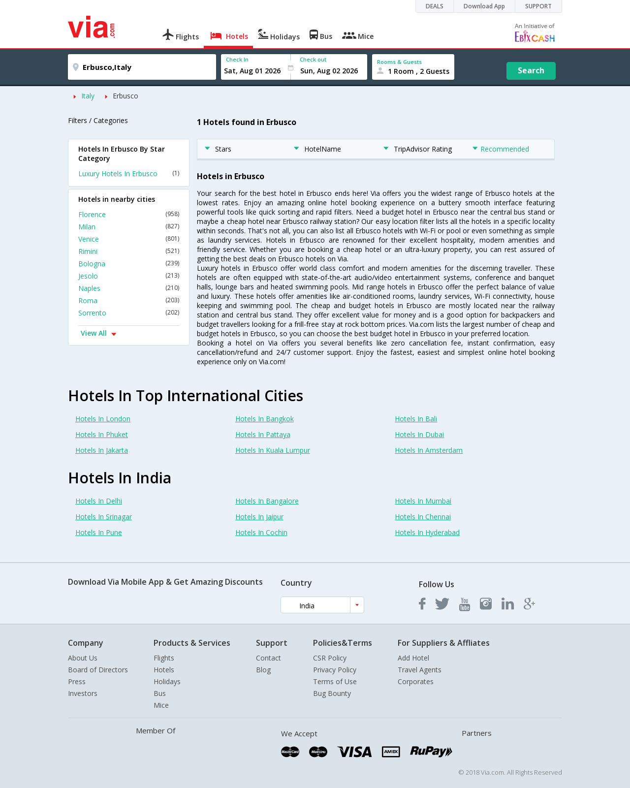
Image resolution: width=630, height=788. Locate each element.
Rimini (128, 251)
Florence (128, 214)
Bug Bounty (332, 693)
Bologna (128, 263)
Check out (313, 59)
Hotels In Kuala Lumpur (272, 450)
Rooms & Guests (399, 61)
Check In (237, 59)
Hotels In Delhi (98, 500)
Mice (161, 705)
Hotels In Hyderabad (427, 532)
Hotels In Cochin (261, 532)
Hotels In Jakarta (101, 450)
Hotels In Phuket (101, 434)
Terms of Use (335, 681)
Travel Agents (419, 669)
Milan (128, 226)
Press (77, 681)
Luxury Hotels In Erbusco (128, 173)
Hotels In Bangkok (264, 418)
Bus (160, 693)
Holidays (167, 681)
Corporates (416, 681)
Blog (263, 669)
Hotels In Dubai (419, 434)
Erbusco (125, 95)
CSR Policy (329, 657)
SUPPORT (538, 6)
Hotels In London (102, 418)
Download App (484, 6)
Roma (128, 300)
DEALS (434, 6)
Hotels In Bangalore (267, 500)
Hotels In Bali (416, 418)
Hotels (164, 669)
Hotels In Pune (98, 532)
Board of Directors (98, 669)
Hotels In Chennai (423, 516)
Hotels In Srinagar (103, 516)
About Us (82, 657)
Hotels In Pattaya (262, 434)
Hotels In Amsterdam (429, 450)
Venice (128, 239)
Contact (268, 657)
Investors (82, 693)
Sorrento (128, 312)
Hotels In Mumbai (423, 500)
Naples (128, 288)
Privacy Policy (334, 669)
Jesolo (128, 276)
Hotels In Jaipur (259, 516)
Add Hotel (413, 657)
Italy (87, 95)
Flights (164, 657)
